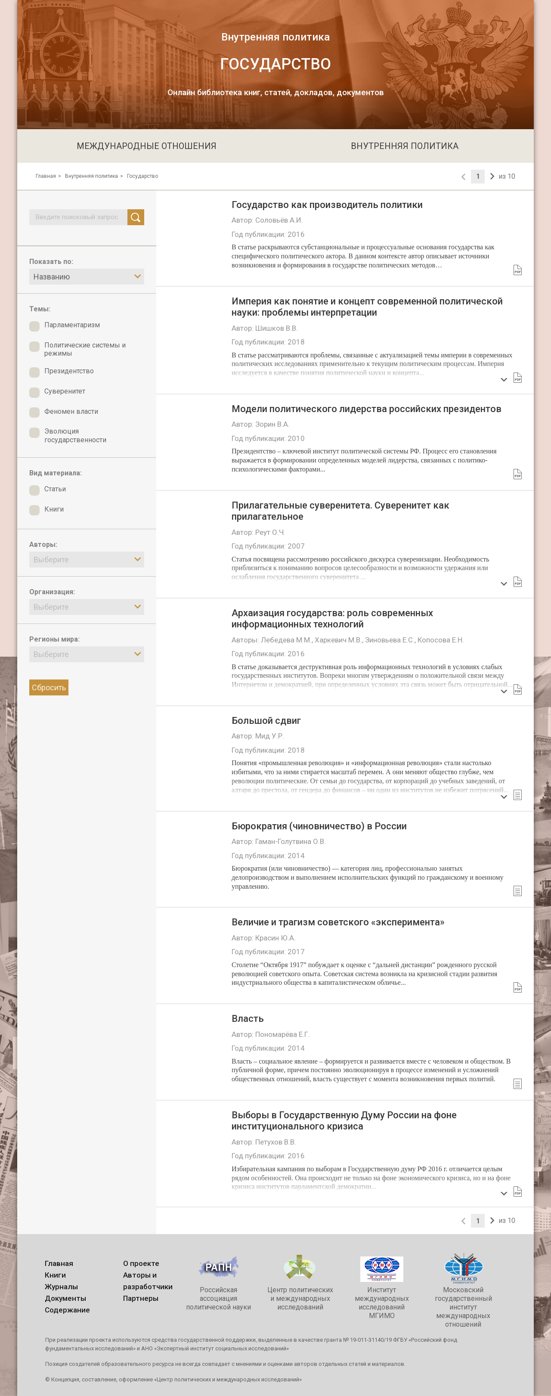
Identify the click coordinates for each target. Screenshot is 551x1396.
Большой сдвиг (266, 720)
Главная (46, 176)
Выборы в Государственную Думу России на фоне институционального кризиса (344, 1121)
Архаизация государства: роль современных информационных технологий (332, 619)
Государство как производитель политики (327, 204)
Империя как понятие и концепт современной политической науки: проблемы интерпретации (367, 307)
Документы (65, 1298)
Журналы (61, 1286)
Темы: (39, 309)
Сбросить (49, 687)
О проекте (141, 1263)
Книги (55, 1275)
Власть (248, 1018)
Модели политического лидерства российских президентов (366, 408)
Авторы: (43, 544)
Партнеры (140, 1298)
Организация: (52, 592)
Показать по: (51, 261)
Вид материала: (55, 473)
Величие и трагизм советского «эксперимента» (338, 922)
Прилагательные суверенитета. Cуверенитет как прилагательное (340, 511)
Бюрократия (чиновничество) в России (319, 826)
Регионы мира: (54, 639)
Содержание (67, 1310)
